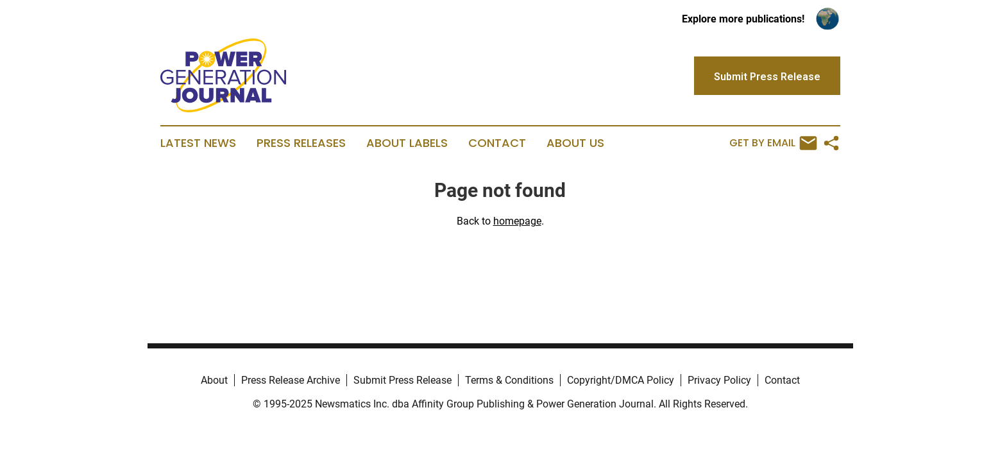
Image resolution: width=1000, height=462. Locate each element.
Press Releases (301, 143)
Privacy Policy (719, 380)
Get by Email (773, 143)
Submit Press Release (402, 380)
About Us (575, 143)
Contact (497, 143)
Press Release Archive (290, 380)
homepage (517, 221)
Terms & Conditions (509, 380)
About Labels (407, 143)
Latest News (198, 143)
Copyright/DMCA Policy (620, 380)
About (214, 380)
